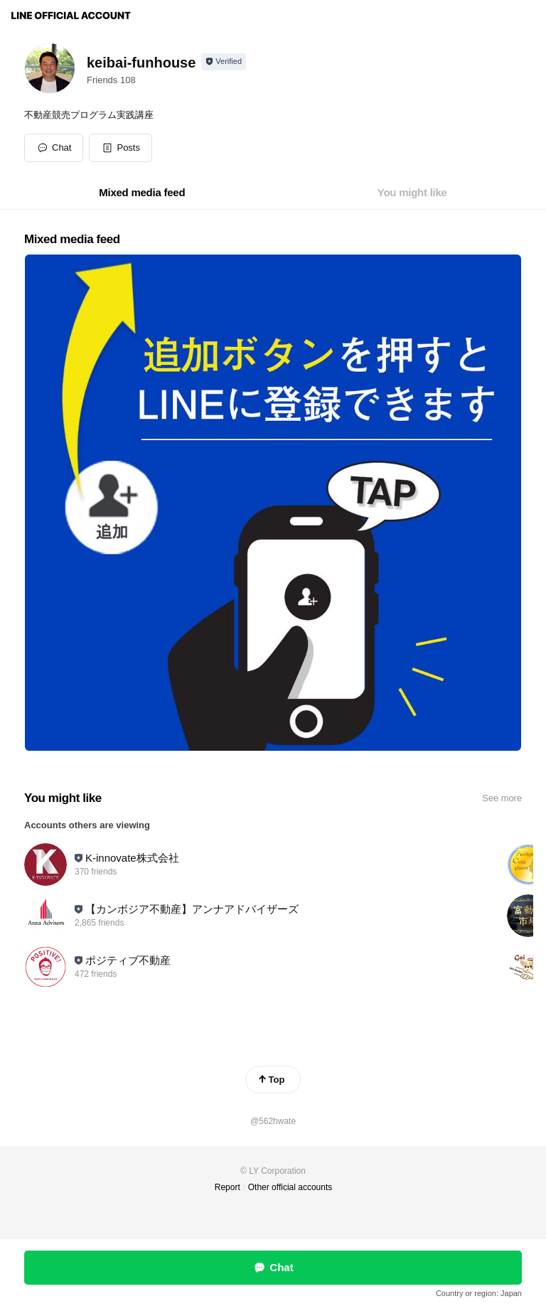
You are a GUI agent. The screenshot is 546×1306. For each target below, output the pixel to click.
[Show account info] (223, 61)
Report (227, 1187)
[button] (120, 148)
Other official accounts (290, 1187)
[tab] (142, 193)
